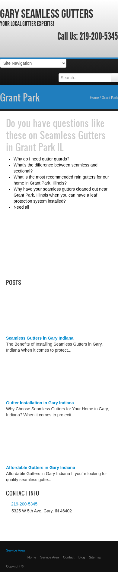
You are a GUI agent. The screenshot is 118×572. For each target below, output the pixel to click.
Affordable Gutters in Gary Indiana (40, 467)
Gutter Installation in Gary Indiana (40, 402)
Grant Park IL (39, 147)
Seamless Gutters (73, 134)
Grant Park (20, 97)
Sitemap (95, 557)
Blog (81, 557)
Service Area (15, 550)
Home (94, 97)
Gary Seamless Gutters (46, 13)
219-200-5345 (98, 36)
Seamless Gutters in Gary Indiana (39, 338)
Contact (69, 557)
